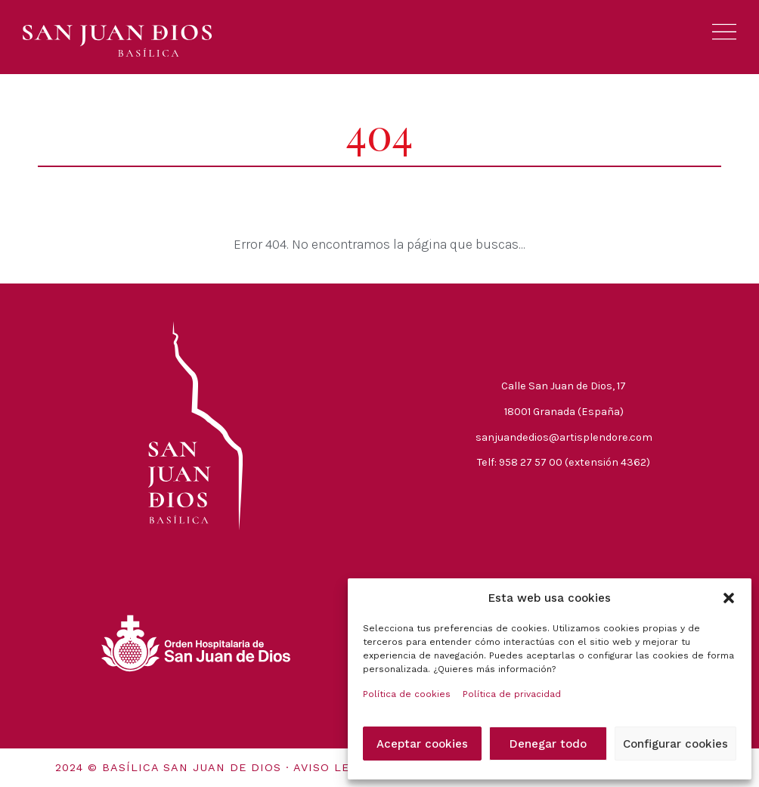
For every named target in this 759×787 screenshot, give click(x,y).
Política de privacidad (512, 694)
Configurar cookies (675, 744)
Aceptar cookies (422, 744)
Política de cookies (407, 694)
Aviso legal (333, 767)
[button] (728, 598)
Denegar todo (548, 744)
